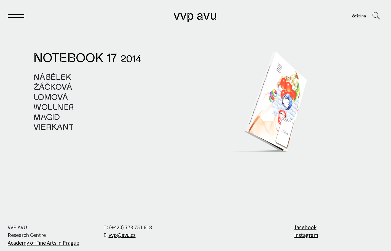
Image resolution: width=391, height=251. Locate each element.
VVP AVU (195, 16)
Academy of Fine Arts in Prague (43, 242)
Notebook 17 (87, 58)
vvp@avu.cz (122, 234)
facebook (305, 227)
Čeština (359, 16)
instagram (306, 234)
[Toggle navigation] (16, 17)
